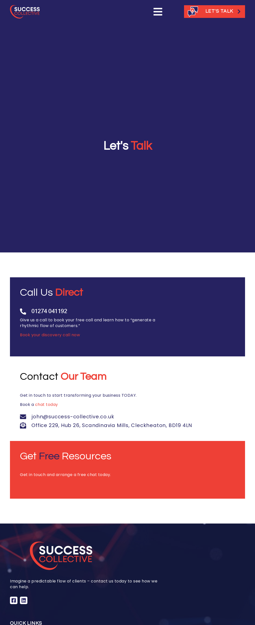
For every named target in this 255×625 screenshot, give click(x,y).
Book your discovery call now (50, 335)
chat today (46, 404)
